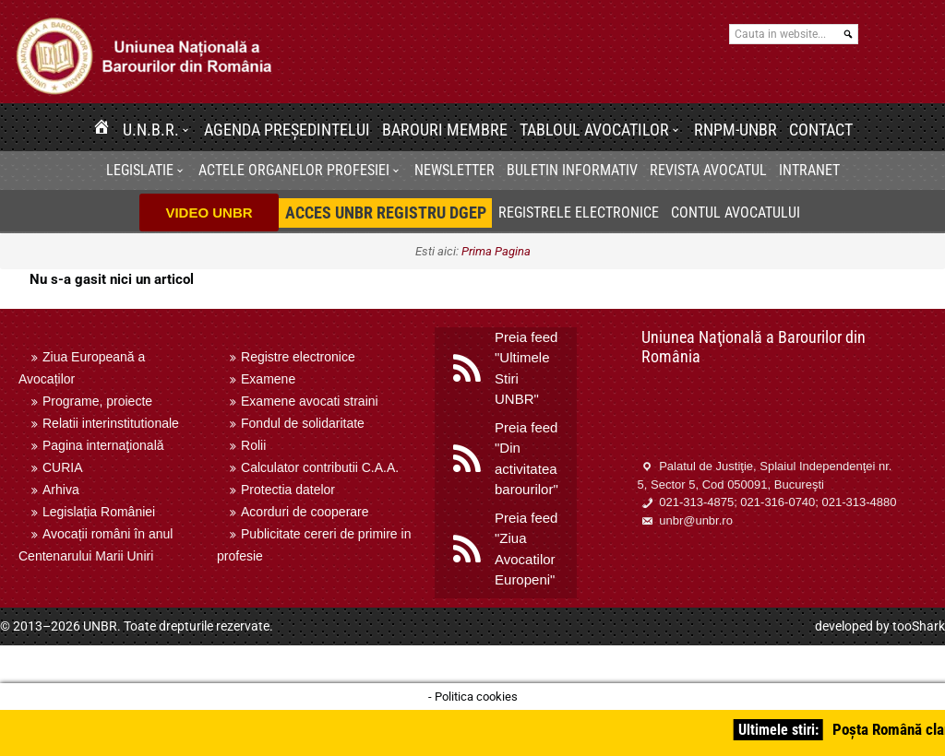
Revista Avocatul (708, 170)
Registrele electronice (578, 212)
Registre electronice (298, 356)
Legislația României (98, 511)
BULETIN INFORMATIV (572, 170)
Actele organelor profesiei (293, 170)
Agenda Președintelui (287, 129)
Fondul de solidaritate (303, 423)
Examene (268, 379)
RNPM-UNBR (735, 129)
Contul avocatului (735, 212)
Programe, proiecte (97, 401)
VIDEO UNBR (208, 212)
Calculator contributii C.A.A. (320, 467)
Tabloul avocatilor (594, 129)
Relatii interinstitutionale (110, 423)
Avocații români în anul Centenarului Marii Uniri (95, 544)
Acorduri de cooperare (305, 511)
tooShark (918, 626)
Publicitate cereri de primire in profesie (314, 544)
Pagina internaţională (103, 445)
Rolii (253, 445)
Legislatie (139, 170)
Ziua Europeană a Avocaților (81, 367)
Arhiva (60, 489)
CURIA (62, 467)
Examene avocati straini (309, 401)
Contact (821, 129)
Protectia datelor (288, 489)
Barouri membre (445, 129)
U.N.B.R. (151, 129)
